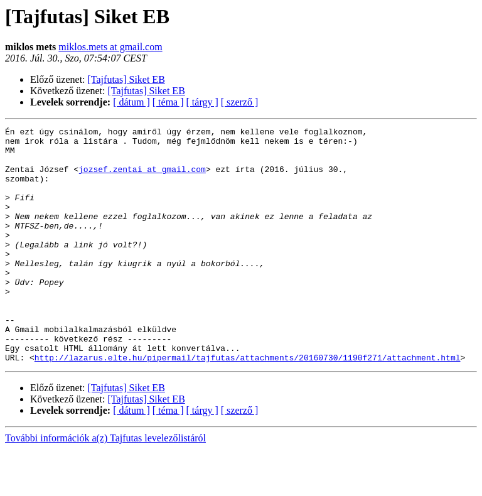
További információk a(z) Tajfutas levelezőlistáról (105, 485)
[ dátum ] (131, 102)
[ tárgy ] (202, 102)
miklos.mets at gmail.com (110, 46)
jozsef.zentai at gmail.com (142, 178)
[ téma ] (168, 102)
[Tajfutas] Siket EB (126, 79)
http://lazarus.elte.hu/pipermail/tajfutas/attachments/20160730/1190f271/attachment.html (248, 404)
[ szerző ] (240, 102)
